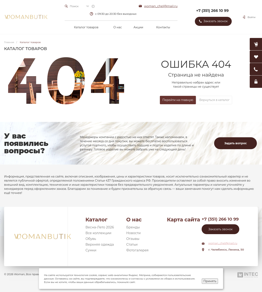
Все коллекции (98, 233)
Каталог (96, 219)
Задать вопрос (235, 143)
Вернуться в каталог (214, 100)
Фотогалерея (137, 250)
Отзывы (132, 239)
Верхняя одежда (100, 244)
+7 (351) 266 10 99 (212, 10)
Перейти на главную (178, 100)
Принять (209, 281)
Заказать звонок (220, 229)
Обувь (91, 239)
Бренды (133, 227)
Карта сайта (183, 219)
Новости (133, 233)
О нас (134, 219)
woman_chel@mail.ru (161, 6)
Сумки (91, 250)
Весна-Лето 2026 (100, 227)
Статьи (132, 244)
